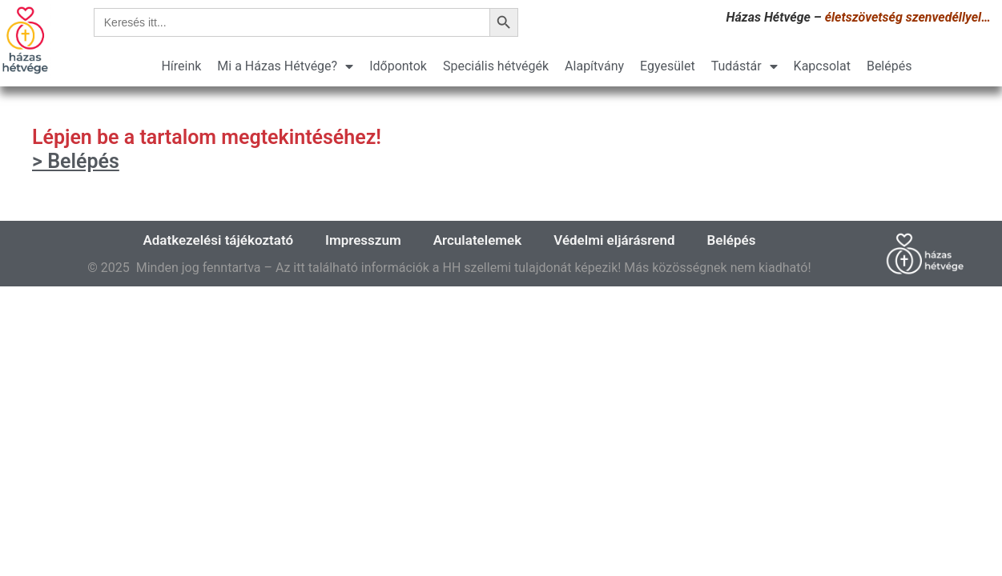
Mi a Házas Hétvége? (285, 66)
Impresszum (363, 240)
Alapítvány (594, 66)
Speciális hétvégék (496, 66)
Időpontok (398, 66)
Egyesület (667, 66)
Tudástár (744, 66)
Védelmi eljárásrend (613, 240)
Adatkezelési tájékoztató (218, 240)
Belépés (889, 66)
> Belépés (75, 161)
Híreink (181, 66)
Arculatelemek (477, 240)
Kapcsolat (822, 66)
